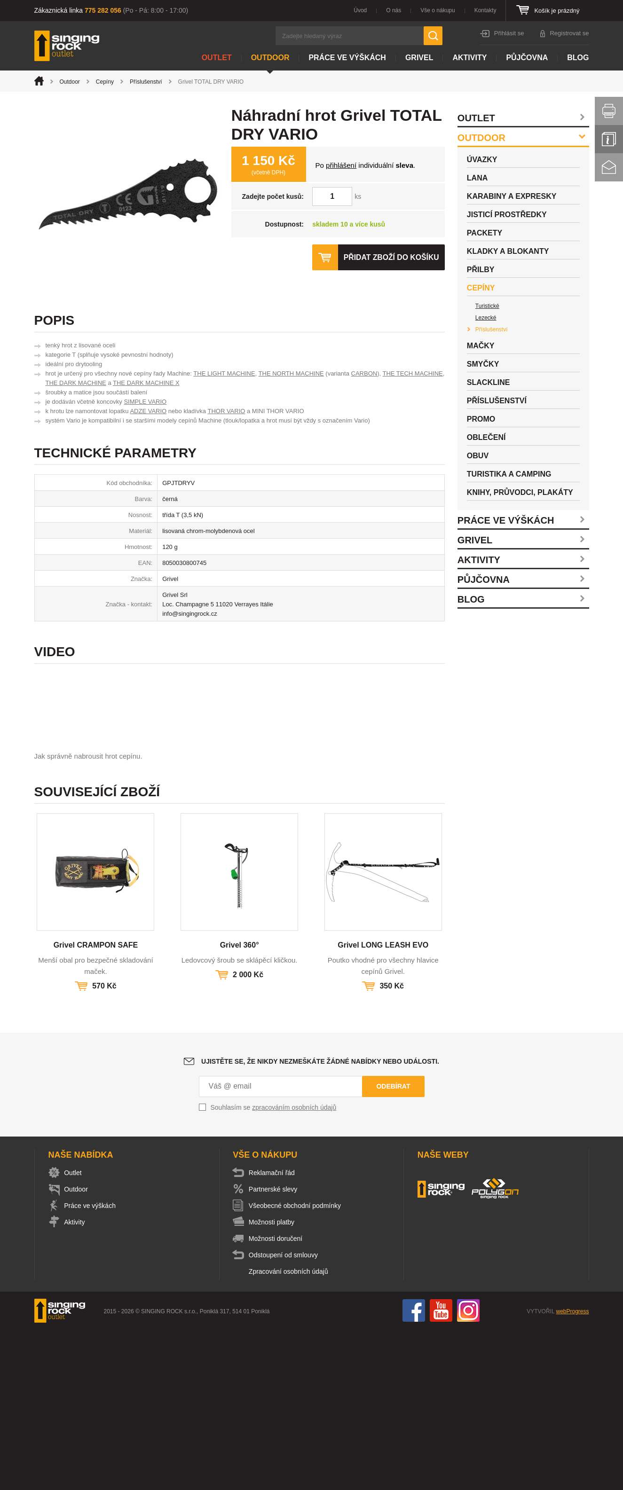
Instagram (468, 1470)
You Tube (441, 1470)
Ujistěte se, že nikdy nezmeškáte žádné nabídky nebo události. (320, 1221)
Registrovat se (569, 33)
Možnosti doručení (277, 1399)
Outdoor (270, 58)
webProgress (572, 1471)
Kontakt (609, 167)
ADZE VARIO (148, 411)
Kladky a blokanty (508, 251)
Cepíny (105, 81)
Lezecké (486, 317)
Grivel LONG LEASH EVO (383, 1105)
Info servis (609, 139)
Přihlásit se (509, 33)
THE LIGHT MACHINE (224, 373)
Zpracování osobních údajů (290, 1431)
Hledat (433, 35)
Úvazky (482, 160)
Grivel (419, 58)
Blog (578, 58)
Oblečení (486, 437)
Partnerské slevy (275, 1349)
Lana (477, 178)
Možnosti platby (273, 1382)
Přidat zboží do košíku (390, 257)
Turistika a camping (509, 474)
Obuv (478, 456)
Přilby (481, 270)
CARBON (364, 373)
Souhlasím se (274, 1267)
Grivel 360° (239, 1105)
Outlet (217, 58)
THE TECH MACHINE (412, 373)
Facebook (413, 1470)
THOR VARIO (226, 411)
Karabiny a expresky (512, 196)
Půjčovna (527, 58)
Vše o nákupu (437, 10)
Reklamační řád (274, 1333)
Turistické (487, 306)
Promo (481, 419)
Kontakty (485, 10)
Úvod (360, 10)
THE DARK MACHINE (76, 382)
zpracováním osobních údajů (294, 1267)
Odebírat (393, 1246)
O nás (393, 10)
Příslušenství (146, 81)
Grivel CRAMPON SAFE (96, 1105)
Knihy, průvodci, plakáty (520, 492)
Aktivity (469, 58)
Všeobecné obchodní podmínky (297, 1366)
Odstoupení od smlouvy (285, 1415)
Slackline (488, 382)
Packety (484, 233)
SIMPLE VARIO (145, 401)
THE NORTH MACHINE (291, 373)
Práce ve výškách (347, 58)
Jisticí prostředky (507, 215)
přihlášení (341, 165)
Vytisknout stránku (609, 111)
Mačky (481, 346)
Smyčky (483, 364)
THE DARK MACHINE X (146, 382)
